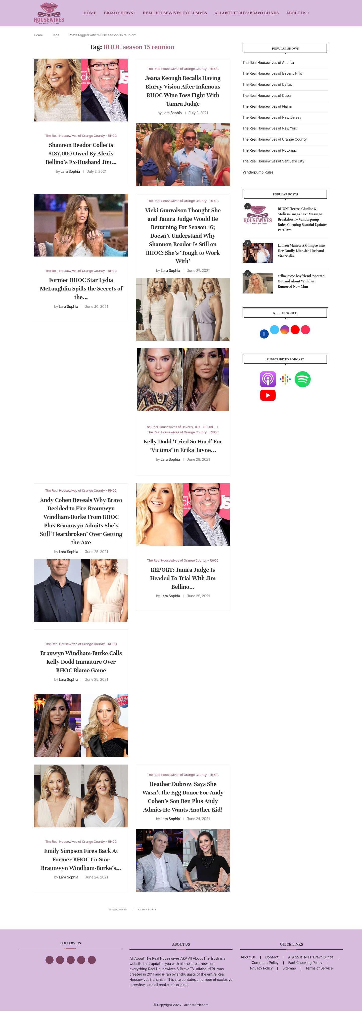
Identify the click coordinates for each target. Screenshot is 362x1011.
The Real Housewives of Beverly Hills (272, 73)
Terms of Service (319, 968)
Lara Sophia (70, 172)
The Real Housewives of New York (270, 128)
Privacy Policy (261, 968)
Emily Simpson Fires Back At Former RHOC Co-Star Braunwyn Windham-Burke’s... (81, 859)
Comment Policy (265, 963)
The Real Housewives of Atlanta (268, 63)
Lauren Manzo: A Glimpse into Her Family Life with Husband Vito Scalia (301, 250)
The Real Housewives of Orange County (275, 139)
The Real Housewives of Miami (267, 106)
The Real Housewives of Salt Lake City (273, 161)
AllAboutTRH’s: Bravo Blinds (246, 13)
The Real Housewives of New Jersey (272, 117)
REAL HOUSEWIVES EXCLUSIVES (175, 13)
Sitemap (289, 968)
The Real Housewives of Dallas (267, 84)
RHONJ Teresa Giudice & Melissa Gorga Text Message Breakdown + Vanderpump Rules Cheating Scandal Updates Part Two (303, 219)
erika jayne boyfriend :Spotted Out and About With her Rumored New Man (301, 281)
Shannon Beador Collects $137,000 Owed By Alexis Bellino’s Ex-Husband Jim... (81, 153)
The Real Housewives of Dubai (267, 96)
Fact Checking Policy (305, 963)
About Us (296, 13)
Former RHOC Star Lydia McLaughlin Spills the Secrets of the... (81, 288)
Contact (272, 957)
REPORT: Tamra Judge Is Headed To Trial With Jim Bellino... (183, 578)
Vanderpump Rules (258, 172)
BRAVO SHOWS (118, 13)
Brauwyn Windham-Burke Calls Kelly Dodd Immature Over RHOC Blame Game (81, 662)
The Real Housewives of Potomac (270, 150)
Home (89, 13)
